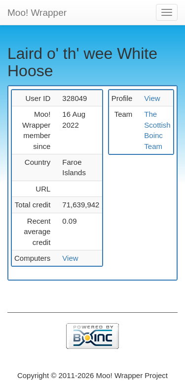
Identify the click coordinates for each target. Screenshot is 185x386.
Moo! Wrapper (37, 12)
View (70, 258)
